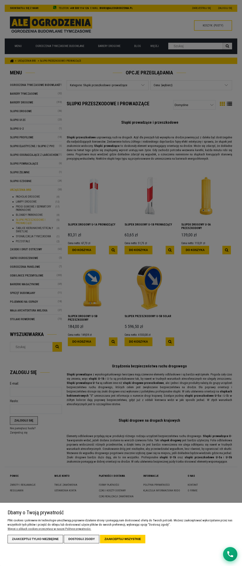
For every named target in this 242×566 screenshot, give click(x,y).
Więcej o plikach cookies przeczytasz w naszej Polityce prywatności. (49, 529)
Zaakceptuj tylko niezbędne (35, 539)
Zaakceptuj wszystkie (122, 539)
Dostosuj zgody (81, 539)
